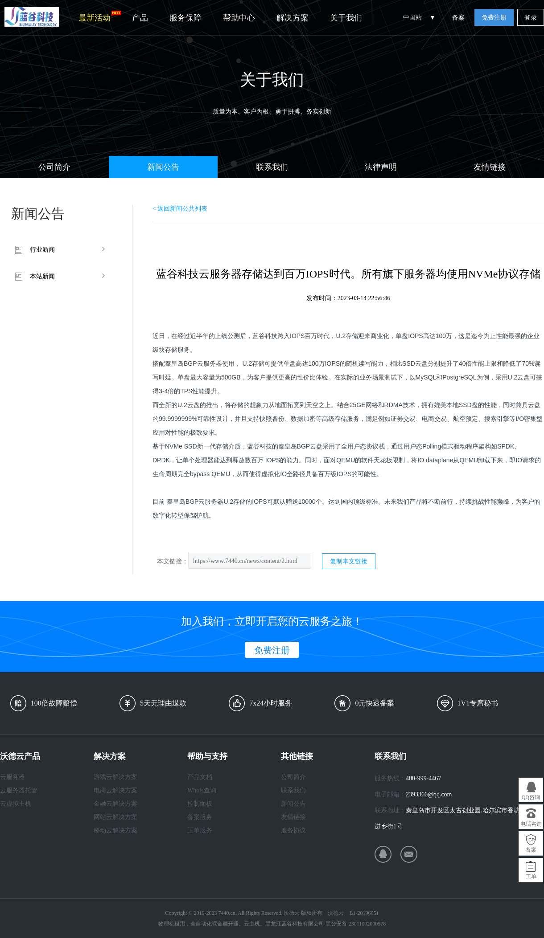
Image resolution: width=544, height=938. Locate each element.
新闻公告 (163, 167)
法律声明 (381, 167)
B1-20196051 (364, 913)
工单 (531, 876)
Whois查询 (201, 790)
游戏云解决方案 (115, 777)
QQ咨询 (531, 797)
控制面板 (199, 803)
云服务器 (12, 777)
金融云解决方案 (115, 803)
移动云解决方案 (115, 830)
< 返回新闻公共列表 (179, 208)
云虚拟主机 (15, 803)
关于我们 (346, 17)
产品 (140, 17)
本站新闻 (42, 276)
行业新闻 (42, 249)
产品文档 (199, 777)
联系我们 (272, 167)
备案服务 (199, 817)
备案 (458, 17)
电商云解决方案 (115, 790)
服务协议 (293, 830)
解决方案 (292, 17)
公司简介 (54, 167)
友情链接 (490, 167)
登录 (530, 17)
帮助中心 (239, 17)
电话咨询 (531, 824)
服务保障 (185, 17)
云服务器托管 (18, 790)
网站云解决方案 (115, 817)
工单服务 (199, 830)
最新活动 (99, 16)
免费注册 (494, 17)
